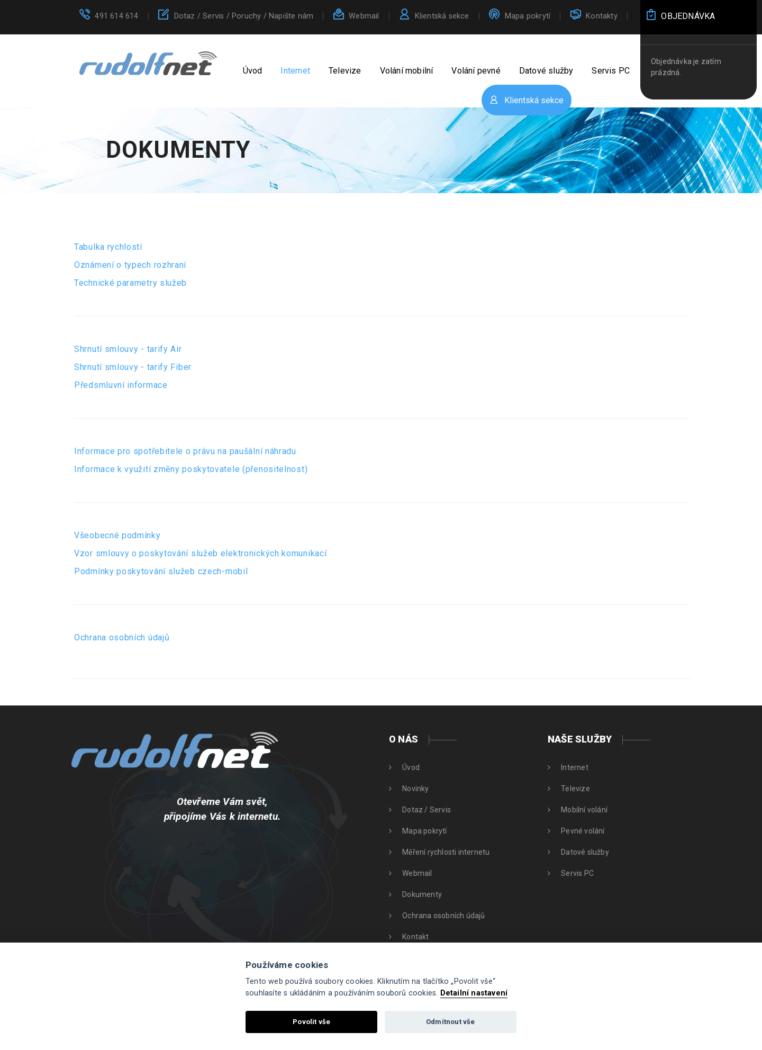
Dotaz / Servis (244, 16)
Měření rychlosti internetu (445, 852)
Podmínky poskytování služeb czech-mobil (161, 571)
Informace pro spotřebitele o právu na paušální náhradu (185, 451)
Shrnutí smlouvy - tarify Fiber (133, 367)
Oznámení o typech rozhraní (130, 265)
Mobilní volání (584, 809)
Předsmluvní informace (121, 385)
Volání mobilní (406, 71)
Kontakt (415, 937)
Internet (295, 71)
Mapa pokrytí (527, 16)
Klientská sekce (442, 16)
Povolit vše (311, 1022)
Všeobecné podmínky (117, 535)
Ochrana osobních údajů (121, 637)
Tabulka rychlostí (108, 247)
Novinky (415, 788)
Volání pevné (475, 71)
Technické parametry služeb (130, 283)
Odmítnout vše (450, 1022)
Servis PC (611, 71)
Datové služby (546, 71)
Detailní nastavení (474, 993)
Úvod (252, 71)
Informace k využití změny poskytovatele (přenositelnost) (190, 469)
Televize (345, 71)
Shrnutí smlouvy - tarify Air (128, 349)
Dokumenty (422, 894)
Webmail (364, 16)
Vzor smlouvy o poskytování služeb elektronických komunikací (200, 553)
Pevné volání (582, 831)
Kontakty (602, 16)
